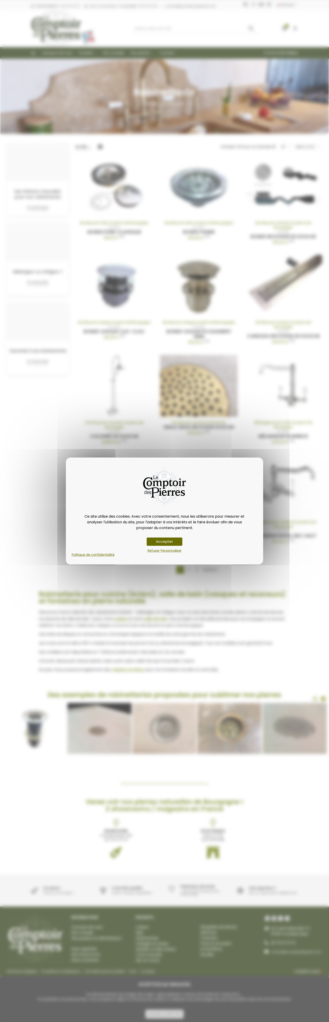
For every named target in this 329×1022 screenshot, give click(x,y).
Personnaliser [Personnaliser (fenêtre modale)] (171, 550)
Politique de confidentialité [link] (93, 554)
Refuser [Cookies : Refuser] (154, 550)
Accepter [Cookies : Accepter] (164, 541)
